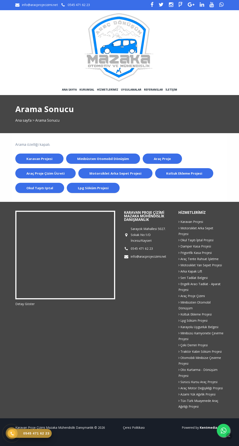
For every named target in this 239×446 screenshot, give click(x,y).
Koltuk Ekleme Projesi (195, 314)
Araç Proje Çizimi (191, 296)
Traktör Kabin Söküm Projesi (200, 351)
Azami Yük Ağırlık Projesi (196, 394)
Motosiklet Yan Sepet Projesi (200, 265)
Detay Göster (25, 304)
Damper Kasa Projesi (194, 246)
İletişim (171, 90)
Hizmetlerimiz (107, 90)
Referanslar (153, 90)
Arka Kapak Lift (190, 271)
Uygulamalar (131, 90)
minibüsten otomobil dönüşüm (103, 158)
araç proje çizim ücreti (45, 173)
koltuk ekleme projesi (184, 173)
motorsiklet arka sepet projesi (115, 173)
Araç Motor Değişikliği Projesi (200, 388)
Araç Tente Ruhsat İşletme (198, 259)
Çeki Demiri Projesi (193, 345)
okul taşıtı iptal (39, 188)
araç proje (162, 158)
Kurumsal (86, 90)
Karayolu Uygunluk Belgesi (198, 327)
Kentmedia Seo (212, 427)
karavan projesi (39, 158)
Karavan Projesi (190, 222)
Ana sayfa (69, 90)
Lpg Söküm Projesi (192, 320)
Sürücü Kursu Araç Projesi (197, 382)
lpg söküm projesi (93, 188)
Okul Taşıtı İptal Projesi (195, 240)
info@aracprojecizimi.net (40, 5)
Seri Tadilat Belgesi (193, 278)
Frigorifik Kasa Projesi (195, 253)
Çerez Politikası (134, 427)
